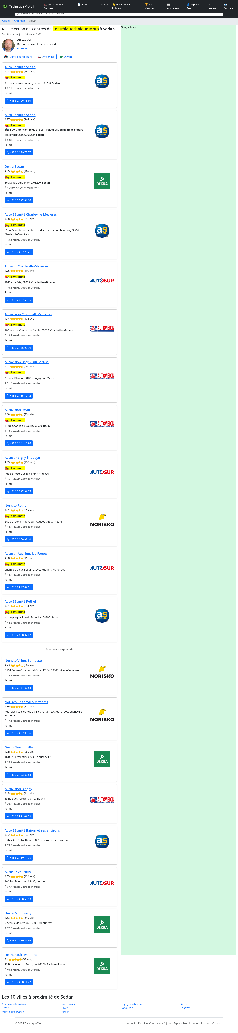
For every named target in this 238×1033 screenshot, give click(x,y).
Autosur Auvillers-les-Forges (26, 553)
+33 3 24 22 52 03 (19, 491)
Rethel (6, 1008)
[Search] (119, 13)
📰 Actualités (173, 6)
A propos (22, 48)
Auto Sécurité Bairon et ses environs (32, 830)
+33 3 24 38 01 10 (19, 539)
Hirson (65, 1011)
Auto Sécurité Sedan (20, 67)
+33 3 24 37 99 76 (19, 733)
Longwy (185, 1008)
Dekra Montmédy (18, 913)
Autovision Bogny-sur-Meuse (27, 362)
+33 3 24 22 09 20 (19, 200)
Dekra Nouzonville (19, 747)
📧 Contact (228, 6)
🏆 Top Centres (149, 6)
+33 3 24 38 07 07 (19, 635)
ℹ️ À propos (212, 6)
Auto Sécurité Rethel (20, 601)
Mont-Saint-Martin (13, 1011)
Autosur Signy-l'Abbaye (22, 457)
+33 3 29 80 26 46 (19, 940)
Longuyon (127, 1008)
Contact (217, 1023)
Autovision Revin (17, 410)
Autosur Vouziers (18, 872)
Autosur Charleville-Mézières (26, 266)
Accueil (6, 21)
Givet (64, 1008)
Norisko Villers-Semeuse (23, 660)
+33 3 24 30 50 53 (19, 899)
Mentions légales (199, 1023)
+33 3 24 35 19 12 (19, 395)
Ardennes (19, 21)
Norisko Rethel (16, 505)
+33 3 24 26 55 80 (19, 100)
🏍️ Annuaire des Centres (53, 6)
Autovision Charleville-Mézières (28, 314)
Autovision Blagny (18, 789)
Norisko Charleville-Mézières (26, 702)
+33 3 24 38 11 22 (19, 982)
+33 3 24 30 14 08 (19, 857)
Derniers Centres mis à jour (154, 1023)
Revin (183, 1004)
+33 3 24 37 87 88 (19, 688)
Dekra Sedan (14, 166)
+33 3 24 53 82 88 (19, 774)
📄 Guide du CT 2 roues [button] (91, 4)
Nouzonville (68, 1004)
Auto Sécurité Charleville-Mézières (31, 214)
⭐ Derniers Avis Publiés (122, 6)
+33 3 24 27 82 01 (19, 587)
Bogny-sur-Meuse (131, 1004)
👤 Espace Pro (193, 6)
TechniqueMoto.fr (19, 6)
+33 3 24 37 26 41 (19, 252)
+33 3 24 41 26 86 (19, 443)
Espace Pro (180, 1023)
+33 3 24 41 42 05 (19, 816)
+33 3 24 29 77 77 (19, 152)
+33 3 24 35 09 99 (19, 348)
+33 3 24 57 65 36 (19, 300)
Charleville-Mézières (14, 1004)
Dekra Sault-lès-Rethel (21, 955)
